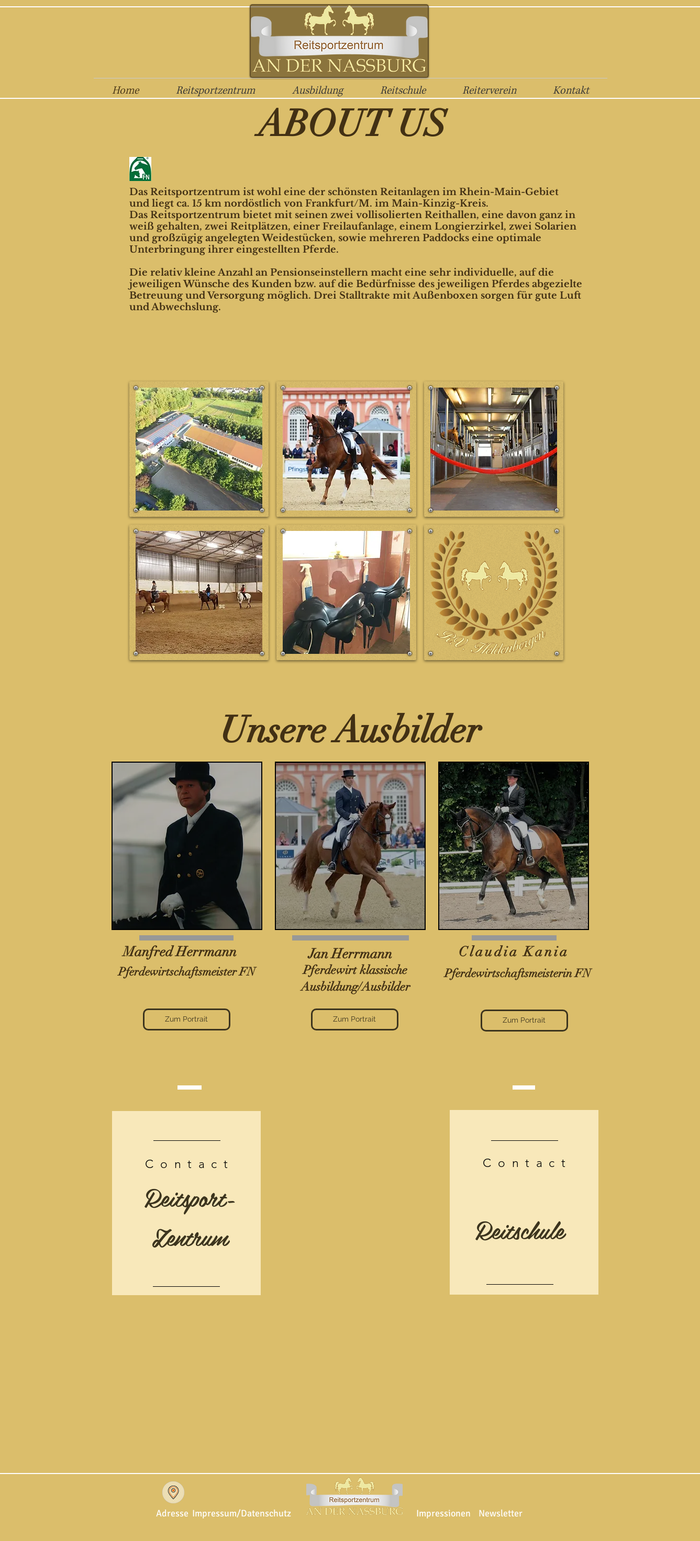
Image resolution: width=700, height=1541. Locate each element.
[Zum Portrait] (186, 1019)
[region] (187, 846)
